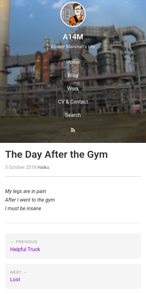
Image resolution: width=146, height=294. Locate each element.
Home (73, 62)
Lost (15, 280)
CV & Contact (73, 102)
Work (73, 89)
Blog (73, 75)
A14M (73, 36)
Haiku (43, 167)
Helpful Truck (25, 249)
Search (73, 115)
